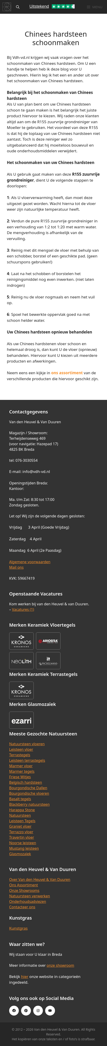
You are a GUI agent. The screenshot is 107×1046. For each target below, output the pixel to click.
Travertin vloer (21, 837)
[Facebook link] (14, 1010)
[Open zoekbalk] (17, 7)
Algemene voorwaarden (29, 561)
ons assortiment (67, 372)
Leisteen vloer (21, 749)
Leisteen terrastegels (27, 760)
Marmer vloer (21, 765)
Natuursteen (20, 815)
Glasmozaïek (20, 853)
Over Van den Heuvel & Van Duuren (39, 879)
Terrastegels (19, 754)
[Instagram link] (38, 1010)
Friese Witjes (20, 776)
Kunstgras (18, 928)
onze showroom (60, 965)
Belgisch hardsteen (25, 782)
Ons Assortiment (23, 885)
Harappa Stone (22, 809)
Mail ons (16, 567)
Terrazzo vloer (21, 831)
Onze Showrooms (24, 890)
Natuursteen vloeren (27, 743)
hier (24, 976)
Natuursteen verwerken (29, 896)
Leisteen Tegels (22, 820)
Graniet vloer (20, 826)
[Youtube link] (50, 1010)
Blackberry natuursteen (29, 804)
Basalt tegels (20, 798)
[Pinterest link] (26, 1010)
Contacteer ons (22, 906)
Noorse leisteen (22, 842)
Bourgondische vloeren (29, 793)
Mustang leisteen (24, 848)
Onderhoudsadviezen (27, 901)
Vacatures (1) (23, 609)
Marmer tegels (21, 771)
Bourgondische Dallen (28, 787)
